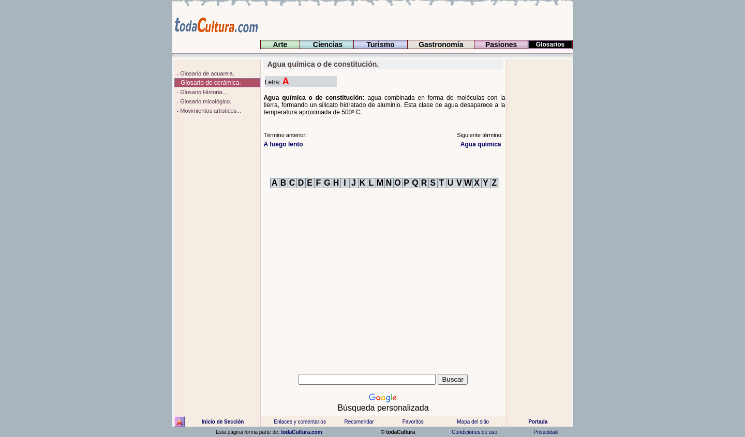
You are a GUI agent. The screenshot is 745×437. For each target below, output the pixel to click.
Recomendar (358, 422)
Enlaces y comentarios (299, 422)
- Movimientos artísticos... (208, 111)
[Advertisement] (540, 214)
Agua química (481, 144)
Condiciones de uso (474, 432)
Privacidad (546, 432)
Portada (537, 422)
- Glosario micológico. (203, 101)
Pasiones (501, 44)
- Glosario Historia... (201, 92)
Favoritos (413, 422)
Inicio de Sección (223, 422)
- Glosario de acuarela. (204, 73)
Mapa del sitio (473, 422)
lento (283, 144)
